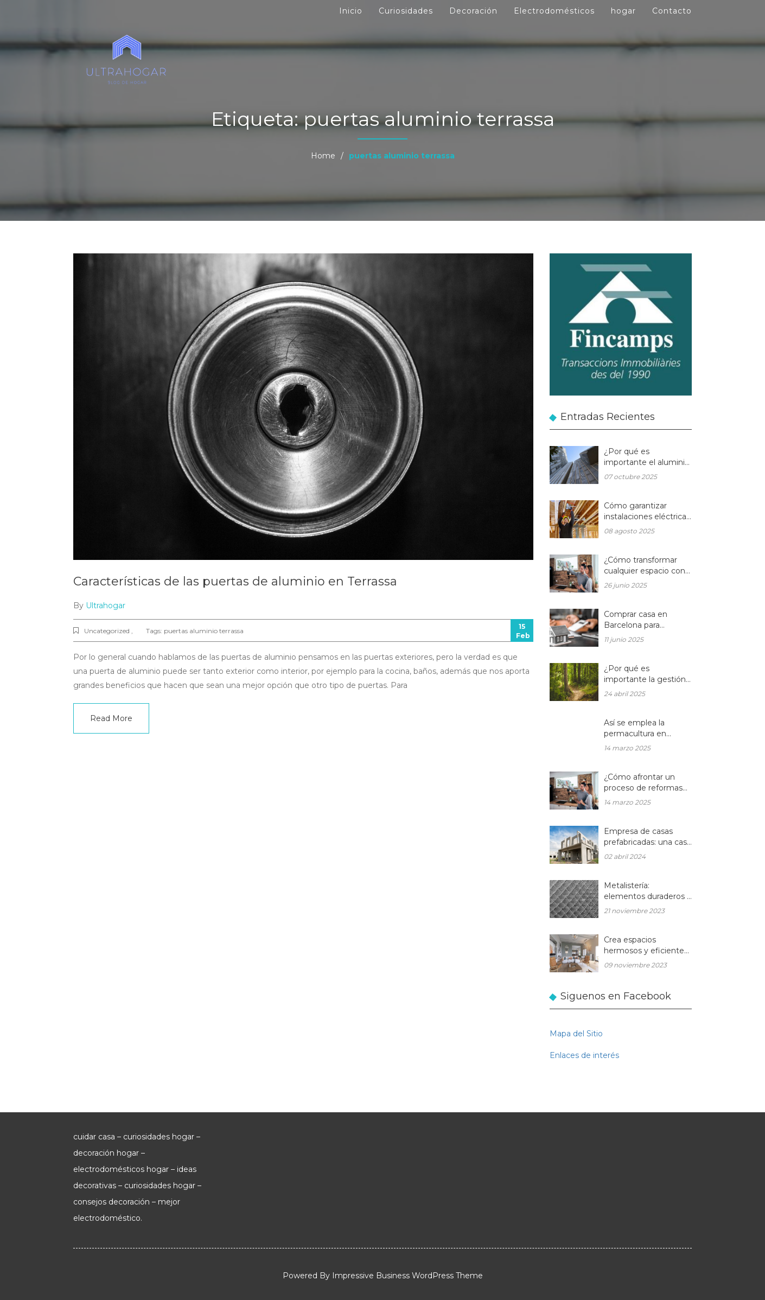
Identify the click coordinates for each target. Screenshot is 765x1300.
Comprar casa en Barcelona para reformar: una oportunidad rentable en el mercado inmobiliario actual (644, 620)
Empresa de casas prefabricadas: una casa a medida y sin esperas (647, 837)
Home (323, 156)
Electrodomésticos (554, 11)
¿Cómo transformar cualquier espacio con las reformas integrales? (644, 566)
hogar (623, 11)
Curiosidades (406, 11)
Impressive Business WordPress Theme (407, 1275)
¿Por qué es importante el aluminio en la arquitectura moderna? (647, 458)
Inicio (350, 11)
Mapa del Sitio (576, 1033)
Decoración (473, 11)
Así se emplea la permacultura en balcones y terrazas (640, 729)
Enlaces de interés (584, 1055)
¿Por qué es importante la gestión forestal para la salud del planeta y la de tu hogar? (645, 675)
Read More (111, 718)
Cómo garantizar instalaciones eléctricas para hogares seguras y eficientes (647, 512)
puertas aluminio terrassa (204, 631)
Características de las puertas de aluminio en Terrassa (235, 581)
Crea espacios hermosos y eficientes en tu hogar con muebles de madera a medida (646, 946)
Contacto (672, 11)
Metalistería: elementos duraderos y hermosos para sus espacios (647, 892)
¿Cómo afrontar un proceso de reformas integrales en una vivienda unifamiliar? (643, 783)
